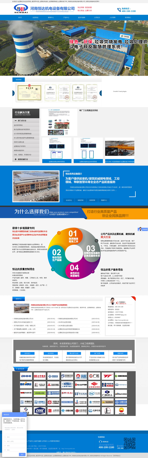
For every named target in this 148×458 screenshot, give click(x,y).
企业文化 (69, 200)
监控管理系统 (18, 125)
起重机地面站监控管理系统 (88, 161)
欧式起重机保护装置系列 (22, 129)
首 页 (20, 17)
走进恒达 (35, 17)
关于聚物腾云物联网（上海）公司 (24, 329)
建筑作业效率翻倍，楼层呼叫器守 (24, 332)
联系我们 (128, 17)
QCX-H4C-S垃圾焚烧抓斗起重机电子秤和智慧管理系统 (119, 162)
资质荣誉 (92, 200)
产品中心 (66, 17)
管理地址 (117, 455)
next (100, 93)
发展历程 (80, 200)
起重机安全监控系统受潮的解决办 (69, 329)
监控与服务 (81, 17)
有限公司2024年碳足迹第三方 (23, 322)
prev (13, 93)
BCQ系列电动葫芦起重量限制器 (24, 138)
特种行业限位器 (19, 142)
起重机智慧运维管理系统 (57, 161)
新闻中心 (51, 17)
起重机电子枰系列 (19, 146)
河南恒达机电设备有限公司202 (23, 318)
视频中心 (104, 200)
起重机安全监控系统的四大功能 (68, 332)
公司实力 (97, 17)
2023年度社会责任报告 (65, 325)
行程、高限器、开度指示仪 (22, 154)
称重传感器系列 (19, 150)
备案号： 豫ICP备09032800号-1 (66, 452)
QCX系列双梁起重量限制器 (22, 133)
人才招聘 (112, 17)
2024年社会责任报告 (64, 322)
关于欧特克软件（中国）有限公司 (24, 325)
